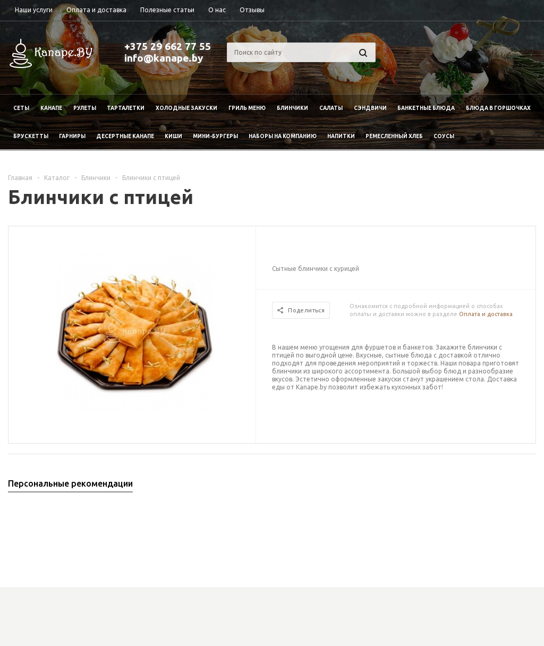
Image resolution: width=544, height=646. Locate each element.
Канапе (51, 108)
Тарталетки (125, 108)
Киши (173, 136)
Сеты (21, 108)
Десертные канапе (125, 136)
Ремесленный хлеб (394, 136)
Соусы (444, 136)
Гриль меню (247, 108)
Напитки (341, 136)
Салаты (331, 108)
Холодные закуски (186, 108)
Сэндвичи (370, 108)
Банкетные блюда (426, 108)
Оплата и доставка (486, 314)
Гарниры (72, 136)
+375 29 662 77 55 (167, 46)
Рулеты (84, 108)
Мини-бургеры (215, 136)
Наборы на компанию (283, 136)
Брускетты (30, 136)
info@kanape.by (163, 58)
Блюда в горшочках (498, 108)
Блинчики (292, 108)
